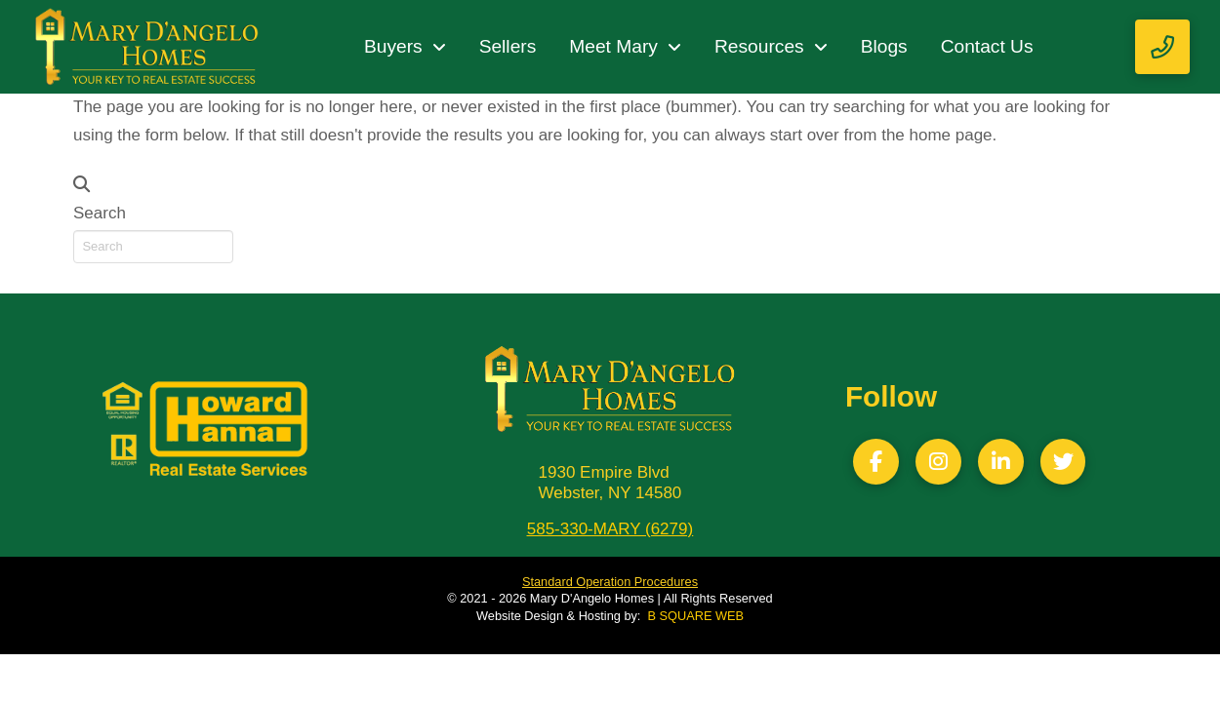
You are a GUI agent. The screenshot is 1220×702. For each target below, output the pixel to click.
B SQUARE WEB (696, 615)
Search (99, 213)
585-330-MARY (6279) (610, 529)
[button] (1162, 47)
